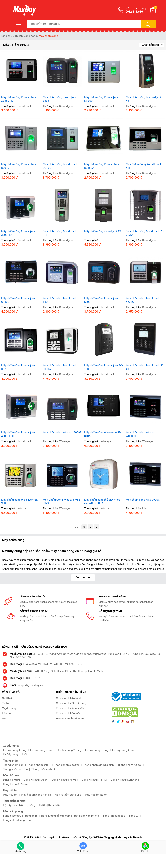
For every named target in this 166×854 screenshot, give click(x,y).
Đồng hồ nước (11, 779)
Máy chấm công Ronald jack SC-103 (103, 367)
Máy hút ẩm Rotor (96, 794)
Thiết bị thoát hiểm (50, 805)
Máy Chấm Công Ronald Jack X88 (144, 166)
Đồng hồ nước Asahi (36, 779)
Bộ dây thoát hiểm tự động (19, 805)
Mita (145, 508)
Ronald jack (25, 106)
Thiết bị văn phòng (26, 35)
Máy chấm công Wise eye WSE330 (141, 434)
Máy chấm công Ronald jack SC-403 (145, 367)
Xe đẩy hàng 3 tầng (96, 750)
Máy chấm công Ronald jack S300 (101, 300)
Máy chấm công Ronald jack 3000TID (18, 233)
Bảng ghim (30, 815)
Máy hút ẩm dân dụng (68, 794)
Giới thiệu (7, 698)
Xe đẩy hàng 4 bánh (124, 750)
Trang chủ (6, 35)
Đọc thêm (83, 577)
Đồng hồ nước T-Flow (94, 779)
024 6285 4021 (32, 664)
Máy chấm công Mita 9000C (143, 499)
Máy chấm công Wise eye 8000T (62, 432)
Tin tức (6, 703)
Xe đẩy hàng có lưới (15, 754)
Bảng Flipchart (12, 815)
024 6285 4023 (52, 664)
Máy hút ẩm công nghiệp (36, 794)
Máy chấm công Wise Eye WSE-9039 (19, 501)
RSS (4, 718)
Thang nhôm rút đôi (129, 764)
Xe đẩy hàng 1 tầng (14, 750)
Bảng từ (133, 815)
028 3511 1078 (32, 678)
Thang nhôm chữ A (38, 764)
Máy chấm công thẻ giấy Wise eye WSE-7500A (102, 501)
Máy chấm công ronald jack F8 (102, 231)
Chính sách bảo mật (68, 713)
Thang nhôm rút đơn (15, 769)
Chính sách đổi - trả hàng (71, 703)
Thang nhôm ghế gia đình (98, 764)
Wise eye (64, 441)
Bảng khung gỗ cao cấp (55, 815)
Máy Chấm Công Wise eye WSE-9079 (62, 501)
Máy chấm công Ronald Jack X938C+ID (18, 99)
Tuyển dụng (9, 708)
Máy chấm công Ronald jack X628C (143, 300)
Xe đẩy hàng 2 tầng (69, 750)
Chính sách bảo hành (69, 698)
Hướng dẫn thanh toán (70, 718)
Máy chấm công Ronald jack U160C (18, 300)
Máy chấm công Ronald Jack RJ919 (18, 166)
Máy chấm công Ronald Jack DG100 (60, 166)
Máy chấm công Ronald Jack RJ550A (101, 166)
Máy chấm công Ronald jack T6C (60, 300)
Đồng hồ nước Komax (65, 779)
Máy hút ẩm (10, 794)
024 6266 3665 (73, 664)
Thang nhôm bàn (13, 764)
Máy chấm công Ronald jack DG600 (101, 99)
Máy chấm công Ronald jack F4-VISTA (145, 233)
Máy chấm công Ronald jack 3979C (18, 367)
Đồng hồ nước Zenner (124, 779)
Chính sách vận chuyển (70, 708)
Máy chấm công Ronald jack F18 (60, 233)
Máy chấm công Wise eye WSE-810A (102, 434)
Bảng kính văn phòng (86, 815)
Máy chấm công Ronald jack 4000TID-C (18, 434)
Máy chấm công (48, 35)
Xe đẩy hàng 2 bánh (42, 750)
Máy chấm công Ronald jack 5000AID (60, 367)
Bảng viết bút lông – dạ (17, 820)
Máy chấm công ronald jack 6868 (59, 99)
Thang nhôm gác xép (66, 764)
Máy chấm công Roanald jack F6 (143, 99)
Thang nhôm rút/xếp (43, 769)
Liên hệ (6, 713)
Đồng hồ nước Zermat (16, 784)
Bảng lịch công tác (114, 815)
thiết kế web (63, 837)
